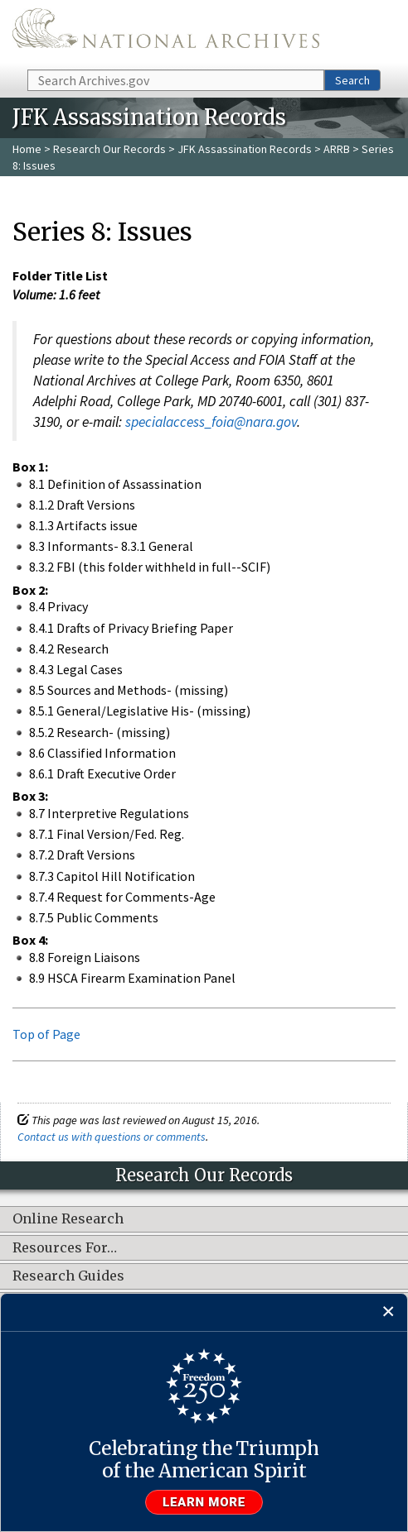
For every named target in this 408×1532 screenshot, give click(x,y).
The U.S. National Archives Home (165, 33)
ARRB (336, 148)
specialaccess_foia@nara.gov (211, 422)
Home (26, 148)
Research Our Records (109, 148)
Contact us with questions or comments (111, 1136)
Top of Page (46, 1034)
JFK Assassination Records (244, 148)
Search (352, 80)
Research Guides (68, 1276)
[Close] (388, 1312)
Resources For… (64, 1248)
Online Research (68, 1219)
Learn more (204, 1502)
